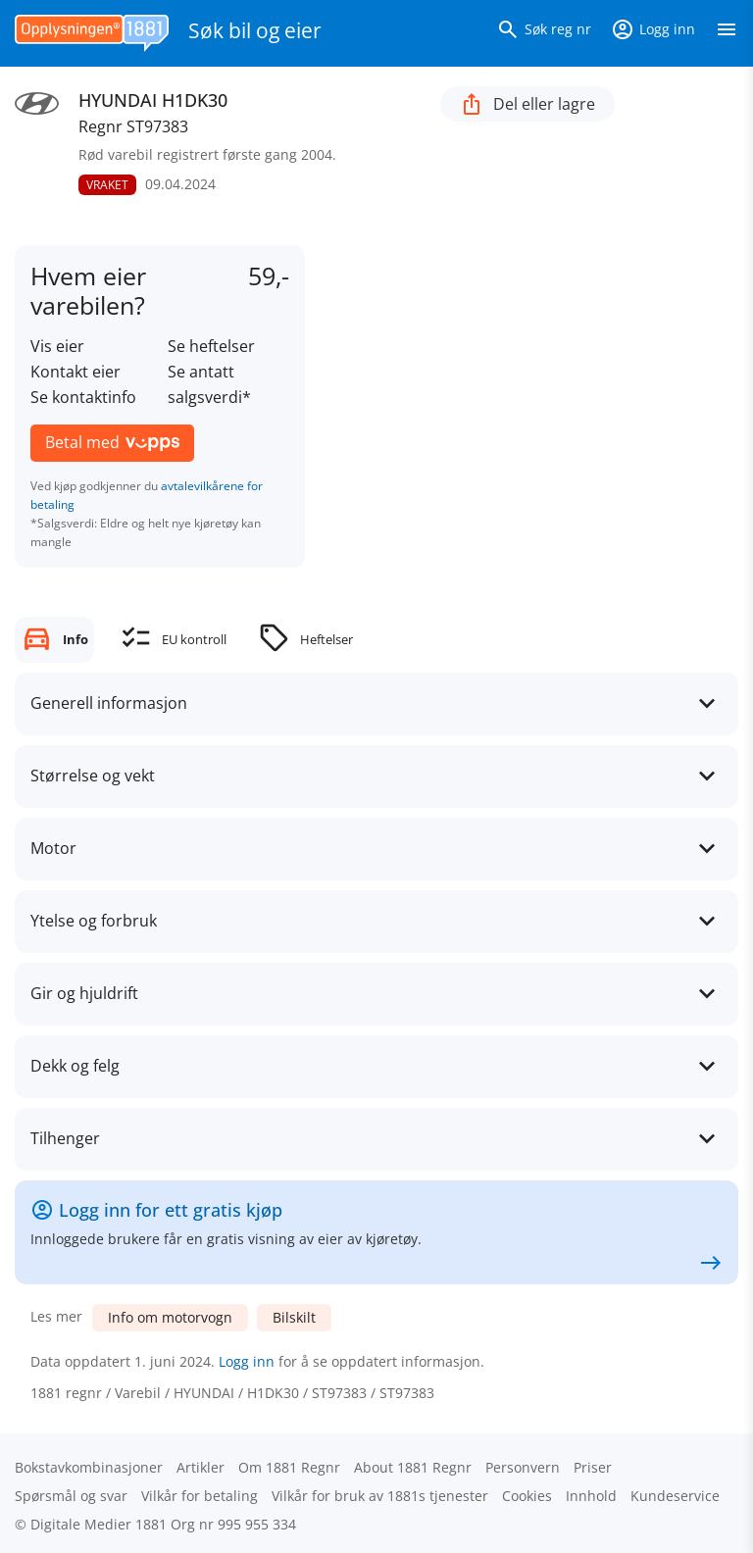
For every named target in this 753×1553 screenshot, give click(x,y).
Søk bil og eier (255, 30)
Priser (593, 1467)
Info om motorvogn (170, 1317)
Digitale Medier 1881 (98, 1524)
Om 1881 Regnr (289, 1467)
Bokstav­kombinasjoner (89, 1467)
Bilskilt (294, 1317)
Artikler (200, 1467)
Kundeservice (675, 1495)
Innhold (591, 1495)
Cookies (527, 1495)
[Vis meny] (726, 33)
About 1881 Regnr (413, 1467)
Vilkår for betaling (199, 1495)
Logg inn (247, 1361)
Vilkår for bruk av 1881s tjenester (380, 1495)
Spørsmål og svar (71, 1495)
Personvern (522, 1467)
